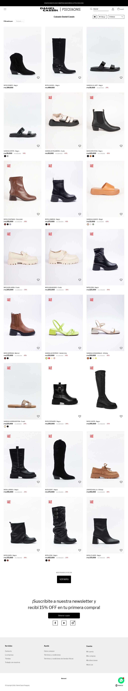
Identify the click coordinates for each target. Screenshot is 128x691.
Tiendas (8, 659)
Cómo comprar (49, 651)
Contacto (8, 651)
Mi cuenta (90, 652)
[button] (99, 9)
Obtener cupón (64, 616)
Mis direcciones (92, 660)
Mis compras (91, 656)
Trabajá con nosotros (12, 662)
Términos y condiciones (52, 655)
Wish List (89, 665)
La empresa (9, 655)
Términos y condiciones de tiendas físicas (58, 659)
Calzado (18, 21)
